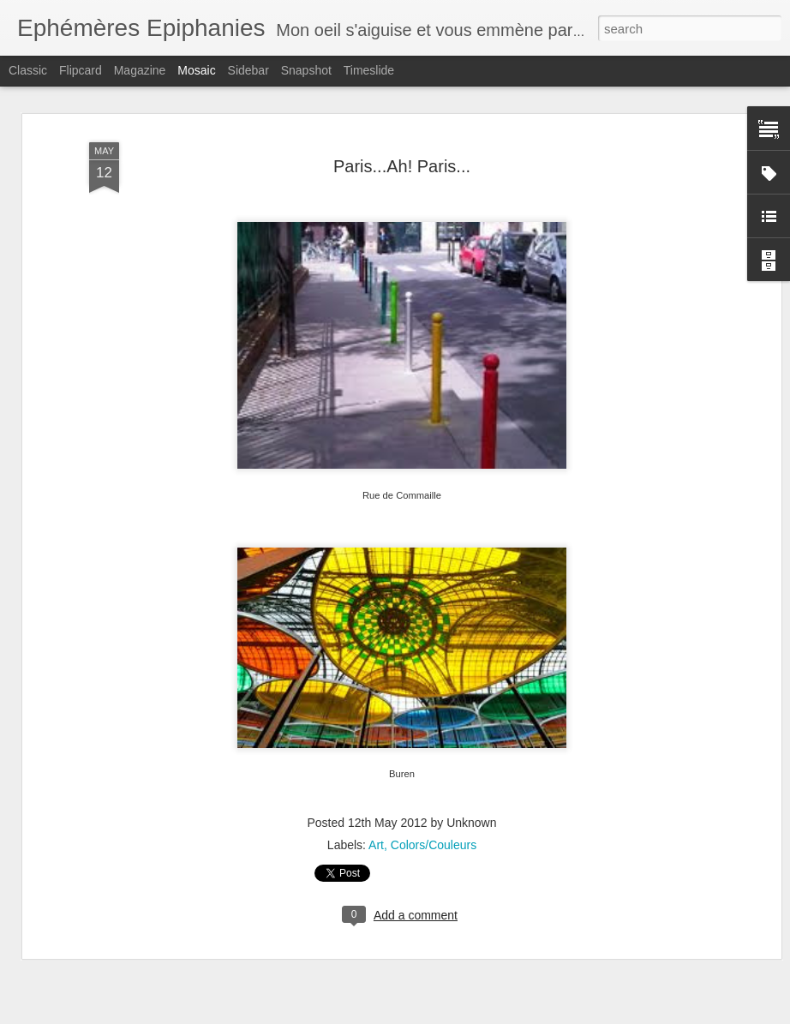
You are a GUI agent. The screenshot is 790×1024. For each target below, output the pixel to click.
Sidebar (248, 70)
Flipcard (80, 70)
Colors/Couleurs (433, 845)
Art (376, 845)
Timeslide (369, 70)
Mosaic (196, 70)
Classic (28, 70)
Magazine (140, 70)
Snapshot (306, 70)
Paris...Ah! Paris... (401, 165)
